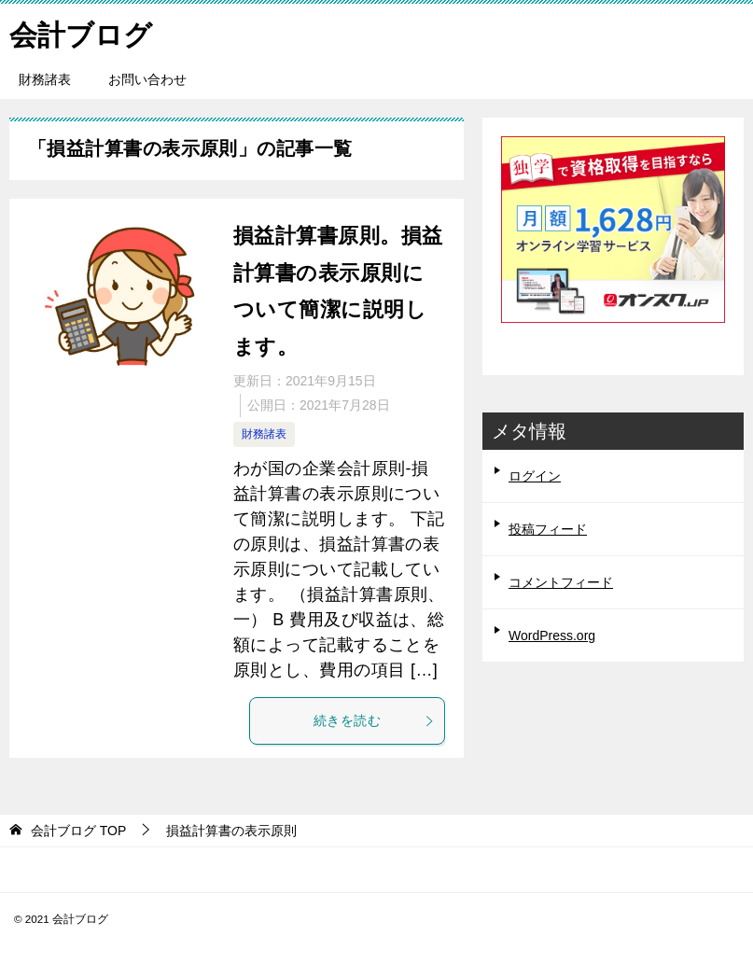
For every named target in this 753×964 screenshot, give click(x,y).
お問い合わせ (147, 79)
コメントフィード (561, 582)
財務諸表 (45, 79)
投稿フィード (548, 529)
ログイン (535, 475)
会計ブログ (80, 32)
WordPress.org (552, 635)
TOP (78, 830)
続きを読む (374, 720)
